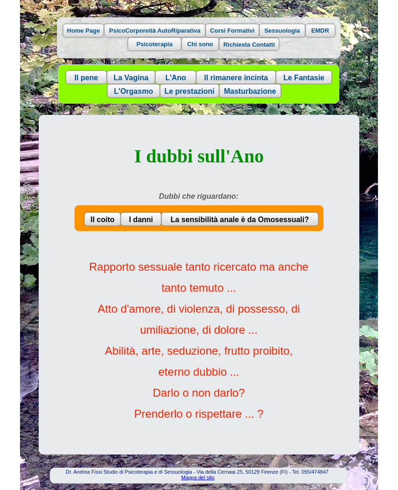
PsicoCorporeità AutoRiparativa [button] (154, 30)
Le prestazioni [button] (190, 91)
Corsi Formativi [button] (232, 30)
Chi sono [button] (200, 44)
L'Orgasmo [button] (133, 91)
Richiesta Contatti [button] (249, 44)
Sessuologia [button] (282, 30)
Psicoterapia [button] (154, 44)
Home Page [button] (83, 30)
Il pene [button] (86, 78)
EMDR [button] (320, 30)
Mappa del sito (198, 477)
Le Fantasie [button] (303, 78)
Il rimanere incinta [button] (236, 78)
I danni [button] (141, 220)
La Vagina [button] (131, 78)
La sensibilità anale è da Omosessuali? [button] (240, 220)
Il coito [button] (102, 220)
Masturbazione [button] (250, 91)
